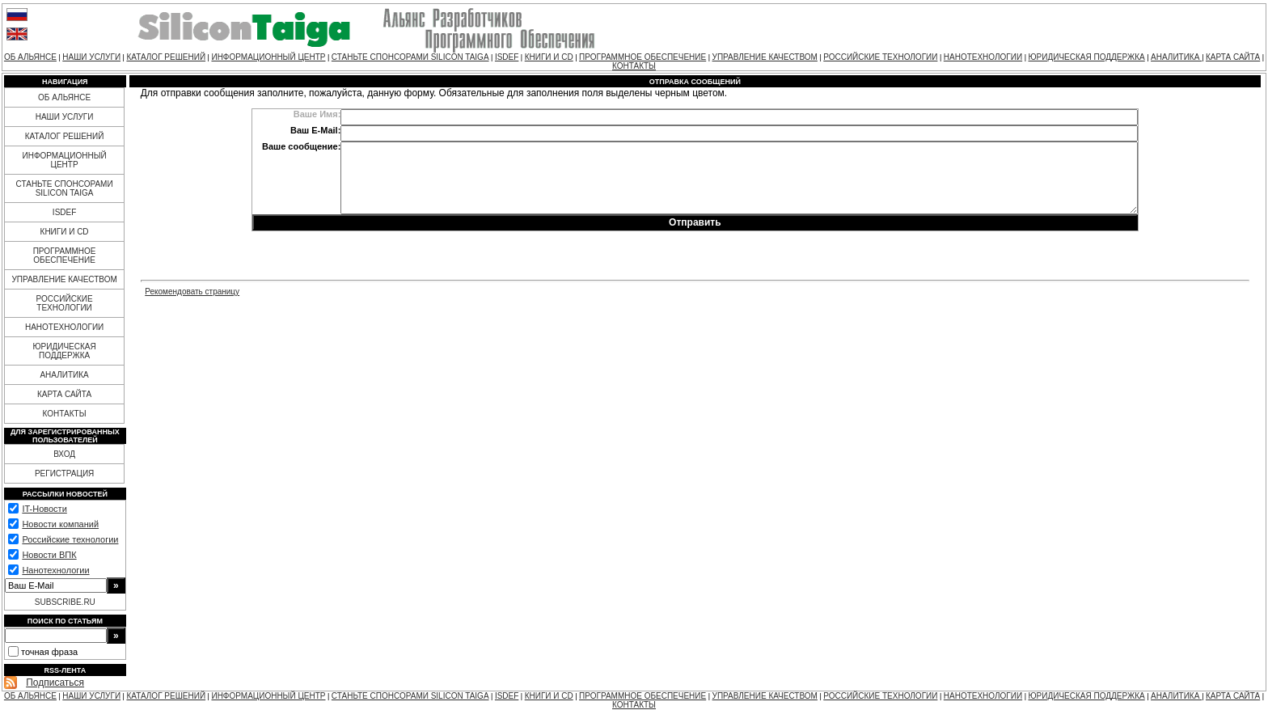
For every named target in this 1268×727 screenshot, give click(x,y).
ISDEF (506, 57)
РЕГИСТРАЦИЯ (64, 473)
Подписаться (55, 682)
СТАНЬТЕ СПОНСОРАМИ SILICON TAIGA (410, 57)
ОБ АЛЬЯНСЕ (30, 57)
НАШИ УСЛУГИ (91, 57)
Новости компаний (60, 524)
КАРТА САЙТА (1233, 57)
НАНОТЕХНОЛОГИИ (983, 57)
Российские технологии (70, 539)
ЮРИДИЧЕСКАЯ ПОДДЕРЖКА (1086, 57)
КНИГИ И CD (549, 57)
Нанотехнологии (55, 570)
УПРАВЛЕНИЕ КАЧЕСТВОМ (765, 57)
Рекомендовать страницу (192, 291)
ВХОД (64, 454)
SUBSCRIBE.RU (65, 602)
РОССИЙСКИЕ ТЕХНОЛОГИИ (880, 57)
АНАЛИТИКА (1176, 57)
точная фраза (49, 652)
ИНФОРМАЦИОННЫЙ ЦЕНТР (268, 57)
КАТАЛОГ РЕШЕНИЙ (165, 57)
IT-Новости (44, 509)
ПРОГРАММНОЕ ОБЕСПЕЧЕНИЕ (642, 57)
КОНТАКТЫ (634, 65)
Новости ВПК (49, 555)
